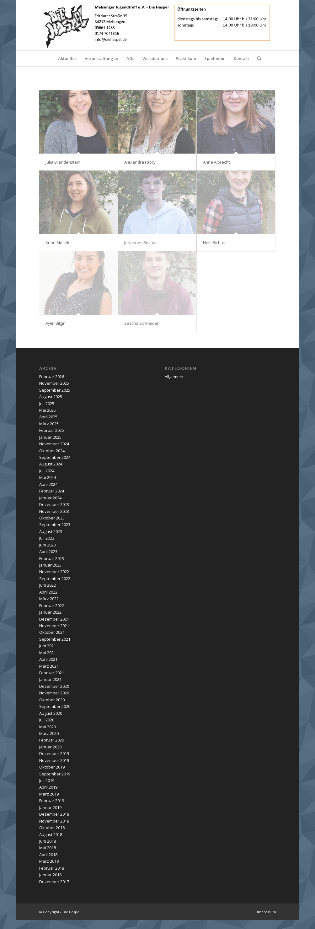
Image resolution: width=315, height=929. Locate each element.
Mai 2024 (47, 477)
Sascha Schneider (141, 323)
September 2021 (54, 639)
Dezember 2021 (54, 619)
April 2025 (48, 417)
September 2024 (54, 457)
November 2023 (54, 511)
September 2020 (54, 706)
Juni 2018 (47, 841)
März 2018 (49, 861)
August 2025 (50, 396)
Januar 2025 (50, 437)
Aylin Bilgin (55, 323)
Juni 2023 (47, 545)
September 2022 (54, 578)
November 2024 (54, 444)
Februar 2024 (51, 491)
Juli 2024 (46, 471)
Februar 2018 (51, 868)
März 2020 (49, 733)
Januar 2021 (50, 679)
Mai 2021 (47, 652)
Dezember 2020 (54, 686)
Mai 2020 (47, 727)
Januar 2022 (50, 612)
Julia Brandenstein (62, 162)
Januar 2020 (50, 747)
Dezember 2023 (54, 504)
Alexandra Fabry (140, 162)
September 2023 (54, 524)
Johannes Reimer (140, 242)
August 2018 (50, 834)
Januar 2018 (50, 874)
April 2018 (48, 854)
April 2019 (48, 787)
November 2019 (54, 760)
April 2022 (48, 592)
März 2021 (49, 666)
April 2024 (48, 484)
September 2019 (54, 774)
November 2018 (54, 821)
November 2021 (54, 625)
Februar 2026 (51, 376)
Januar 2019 (50, 807)
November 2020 (54, 693)
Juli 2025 (46, 403)
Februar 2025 (51, 430)
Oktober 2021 (52, 632)
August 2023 (50, 531)
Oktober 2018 (52, 827)
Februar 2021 (51, 673)
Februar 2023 (51, 558)
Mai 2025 (47, 410)
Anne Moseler (58, 242)
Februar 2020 (51, 740)
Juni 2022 (47, 585)
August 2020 (50, 713)
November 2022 (54, 571)
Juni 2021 (47, 646)
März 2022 (49, 598)
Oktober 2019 (52, 767)
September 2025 (54, 390)
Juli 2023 (46, 538)
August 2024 (50, 464)
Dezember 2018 (54, 814)
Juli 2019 (46, 780)
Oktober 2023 (52, 518)
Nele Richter (214, 242)
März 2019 (49, 794)
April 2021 (48, 659)
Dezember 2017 (54, 881)
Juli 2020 (46, 720)
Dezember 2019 (54, 753)
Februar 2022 (51, 605)
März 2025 (49, 423)
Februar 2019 (51, 800)
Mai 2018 (47, 847)
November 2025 (54, 383)
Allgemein (174, 376)
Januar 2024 (50, 498)
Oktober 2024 (52, 451)
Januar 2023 (50, 565)
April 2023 (48, 551)
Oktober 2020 (52, 700)
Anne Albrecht (216, 162)
